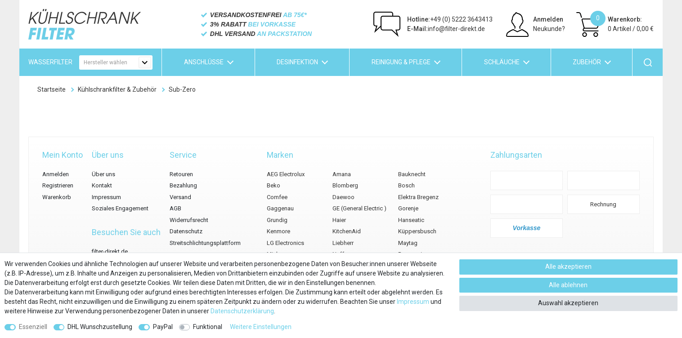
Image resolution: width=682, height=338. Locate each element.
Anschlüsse (204, 62)
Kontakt (102, 185)
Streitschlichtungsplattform (205, 243)
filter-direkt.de (110, 251)
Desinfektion (297, 62)
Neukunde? (549, 28)
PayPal (163, 326)
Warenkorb (56, 197)
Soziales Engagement (120, 208)
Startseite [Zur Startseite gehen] (51, 89)
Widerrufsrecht (189, 220)
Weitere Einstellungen (261, 326)
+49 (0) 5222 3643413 (450, 19)
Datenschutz (186, 231)
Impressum (106, 197)
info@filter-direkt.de (446, 28)
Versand (180, 197)
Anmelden (548, 19)
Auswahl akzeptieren (568, 303)
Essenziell (33, 326)
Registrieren (57, 185)
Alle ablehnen (568, 285)
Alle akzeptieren (568, 266)
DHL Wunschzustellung (99, 326)
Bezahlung (183, 185)
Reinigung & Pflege (401, 62)
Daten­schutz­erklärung (242, 311)
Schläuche (502, 62)
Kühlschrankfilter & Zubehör (117, 89)
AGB (175, 208)
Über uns (103, 174)
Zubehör (587, 62)
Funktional (207, 326)
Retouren (181, 174)
